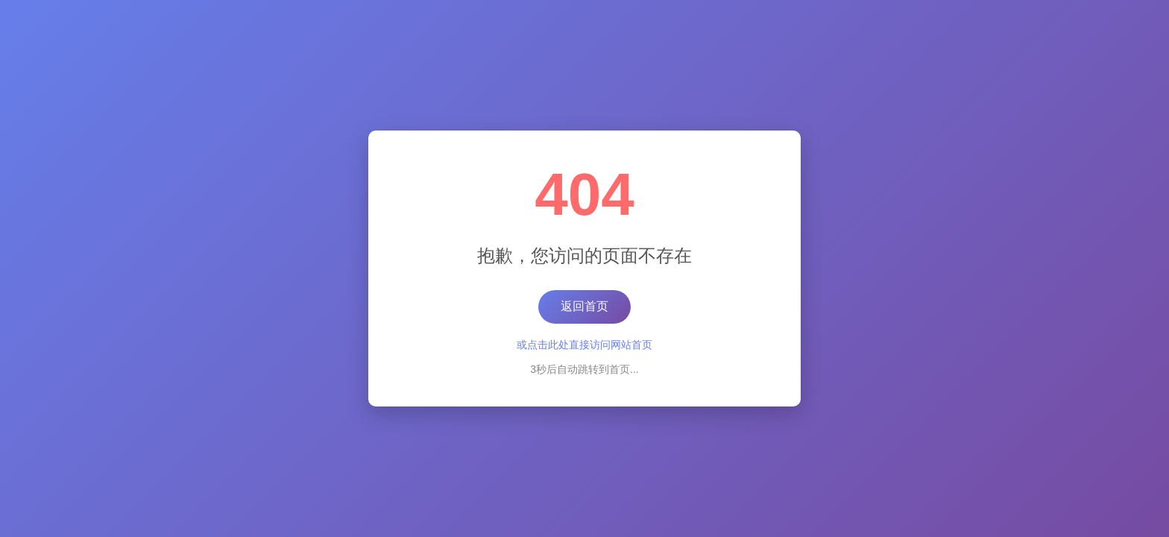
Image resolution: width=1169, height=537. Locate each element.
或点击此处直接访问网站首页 (584, 345)
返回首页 (584, 306)
